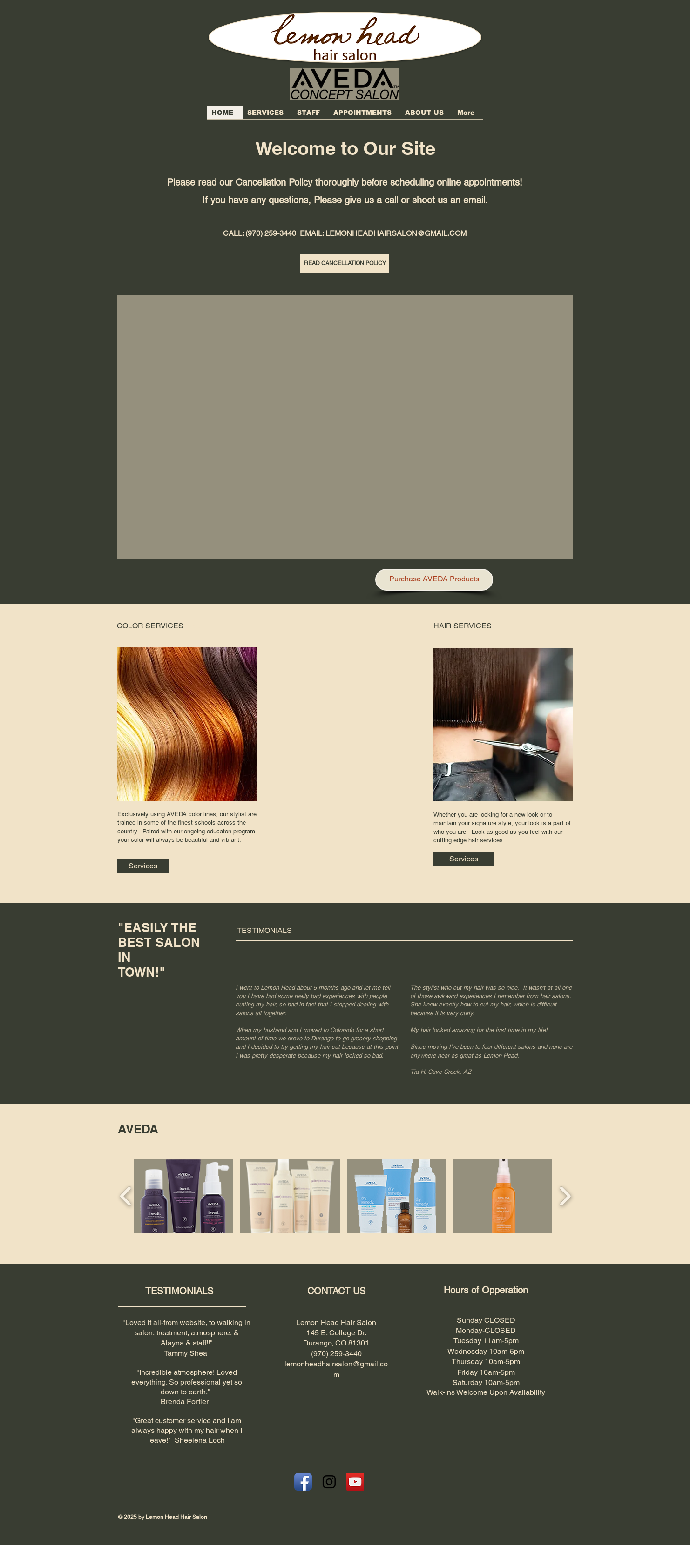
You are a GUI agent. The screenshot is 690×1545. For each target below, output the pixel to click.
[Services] (143, 866)
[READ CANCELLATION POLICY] (344, 263)
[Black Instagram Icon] (329, 1482)
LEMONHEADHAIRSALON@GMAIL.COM (396, 233)
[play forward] (565, 1196)
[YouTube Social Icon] (355, 1482)
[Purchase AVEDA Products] (434, 580)
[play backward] (125, 1196)
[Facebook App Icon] (303, 1482)
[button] (345, 427)
